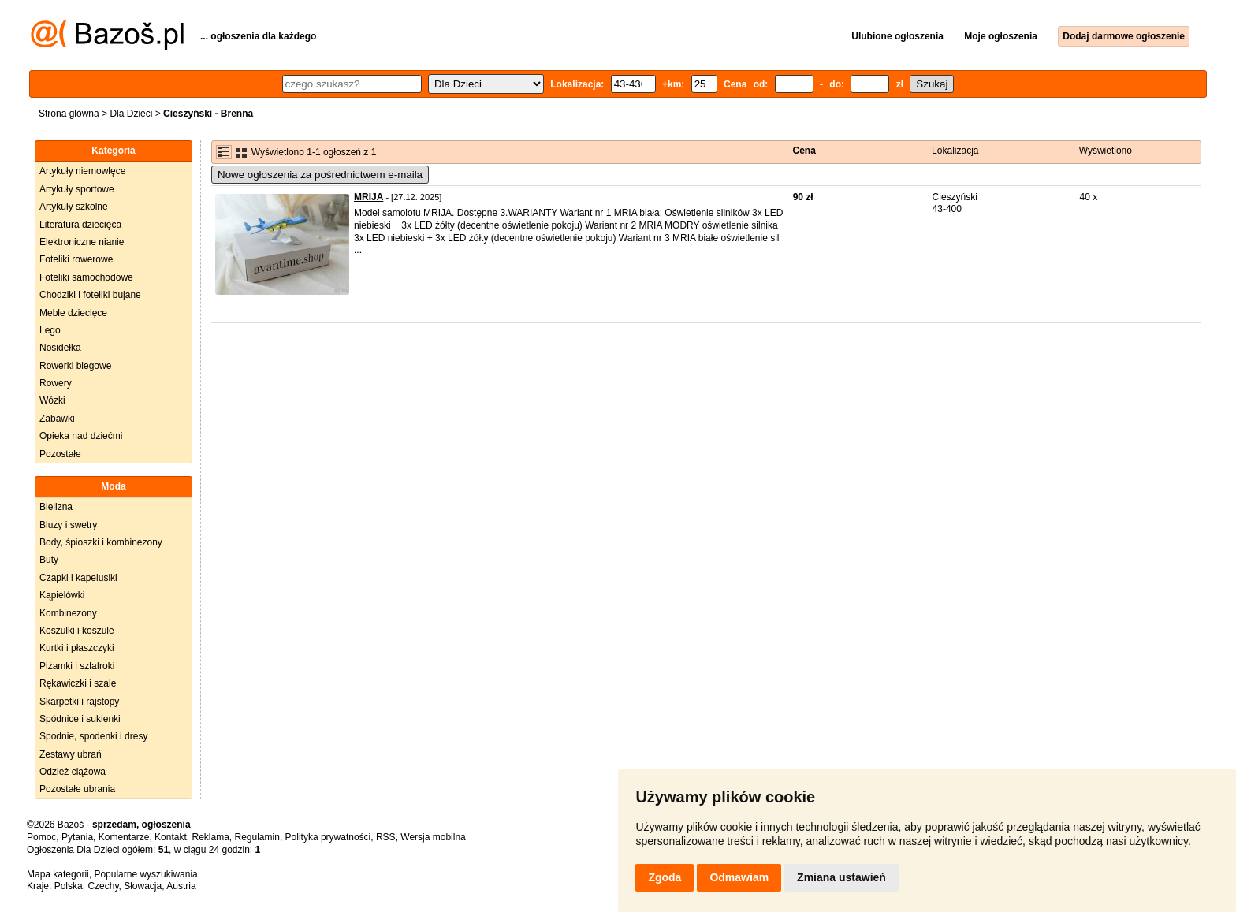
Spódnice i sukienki (80, 718)
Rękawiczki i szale (77, 683)
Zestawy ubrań (70, 754)
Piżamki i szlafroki (76, 666)
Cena (804, 150)
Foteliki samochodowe (86, 277)
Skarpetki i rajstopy (79, 701)
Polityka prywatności (328, 837)
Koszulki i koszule (76, 630)
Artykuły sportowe (76, 189)
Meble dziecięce (73, 312)
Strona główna (69, 113)
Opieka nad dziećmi (80, 435)
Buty (48, 559)
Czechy (102, 886)
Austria (180, 886)
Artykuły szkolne (73, 206)
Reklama (210, 837)
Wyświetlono (1105, 150)
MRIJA (368, 197)
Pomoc (41, 837)
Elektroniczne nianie (81, 242)
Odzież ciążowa (72, 771)
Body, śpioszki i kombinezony (100, 542)
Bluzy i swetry (68, 524)
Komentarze (124, 837)
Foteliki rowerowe (76, 259)
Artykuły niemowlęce (82, 171)
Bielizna (56, 506)
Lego (50, 330)
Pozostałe (60, 454)
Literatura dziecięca (80, 224)
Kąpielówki (61, 595)
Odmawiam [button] (739, 877)
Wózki (52, 400)
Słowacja (143, 886)
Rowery (55, 383)
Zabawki (57, 418)
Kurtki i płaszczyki (76, 647)
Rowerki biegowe (75, 365)
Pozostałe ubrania (77, 789)
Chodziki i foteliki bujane (90, 294)
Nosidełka (60, 347)
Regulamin (257, 837)
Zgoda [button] (664, 877)
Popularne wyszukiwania (145, 874)
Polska (68, 886)
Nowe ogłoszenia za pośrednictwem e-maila (320, 175)
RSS (386, 837)
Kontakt (170, 837)
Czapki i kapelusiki (78, 577)
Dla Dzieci (131, 113)
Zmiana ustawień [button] (841, 877)
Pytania (77, 837)
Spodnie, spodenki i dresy (93, 736)
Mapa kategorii (58, 874)
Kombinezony (68, 613)
